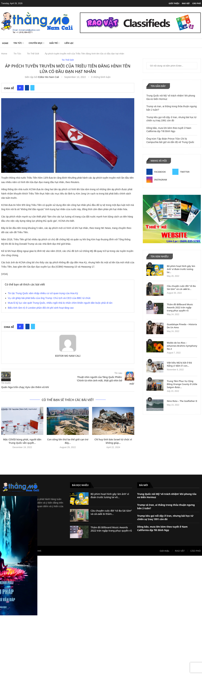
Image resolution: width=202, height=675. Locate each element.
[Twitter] (184, 172)
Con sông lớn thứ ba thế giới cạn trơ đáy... (67, 441)
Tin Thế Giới (33, 53)
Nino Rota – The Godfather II (182, 401)
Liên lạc (69, 43)
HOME (5, 43)
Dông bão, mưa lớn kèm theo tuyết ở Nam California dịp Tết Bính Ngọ (162, 528)
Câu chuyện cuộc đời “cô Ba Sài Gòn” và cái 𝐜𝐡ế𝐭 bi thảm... (111, 512)
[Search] (199, 43)
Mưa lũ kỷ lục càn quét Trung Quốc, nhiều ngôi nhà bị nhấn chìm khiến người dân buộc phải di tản (60, 302)
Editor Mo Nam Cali (48, 77)
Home (4, 53)
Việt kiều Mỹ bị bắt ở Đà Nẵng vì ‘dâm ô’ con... (179, 364)
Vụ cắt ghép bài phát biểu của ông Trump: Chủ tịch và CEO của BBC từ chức (49, 298)
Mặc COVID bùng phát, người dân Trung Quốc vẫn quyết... (22, 441)
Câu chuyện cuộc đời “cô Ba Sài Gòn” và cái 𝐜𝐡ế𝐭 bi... (181, 287)
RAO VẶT (186, 3)
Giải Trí (53, 43)
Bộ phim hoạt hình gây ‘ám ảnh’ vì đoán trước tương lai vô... (110, 495)
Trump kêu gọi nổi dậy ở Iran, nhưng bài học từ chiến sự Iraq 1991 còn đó (165, 517)
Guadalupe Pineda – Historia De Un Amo (182, 326)
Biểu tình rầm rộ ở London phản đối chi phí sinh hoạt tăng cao (41, 307)
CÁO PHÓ (196, 3)
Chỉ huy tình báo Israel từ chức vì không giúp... (113, 441)
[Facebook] (158, 172)
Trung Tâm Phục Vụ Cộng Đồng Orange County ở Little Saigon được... (182, 384)
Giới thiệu (174, 3)
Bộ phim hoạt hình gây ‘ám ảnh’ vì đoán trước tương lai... (181, 269)
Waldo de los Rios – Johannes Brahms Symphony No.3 (182, 345)
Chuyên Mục (35, 43)
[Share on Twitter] (32, 87)
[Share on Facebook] (27, 87)
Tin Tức (17, 43)
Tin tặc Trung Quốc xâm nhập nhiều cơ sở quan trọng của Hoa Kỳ (43, 293)
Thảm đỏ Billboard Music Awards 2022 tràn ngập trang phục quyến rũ (180, 307)
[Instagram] (158, 180)
